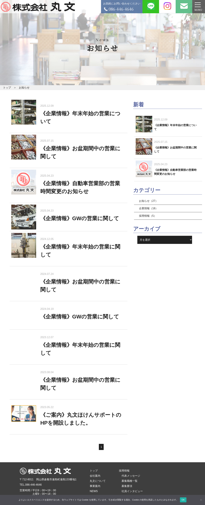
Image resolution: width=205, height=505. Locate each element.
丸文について (98, 480)
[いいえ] (201, 500)
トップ (94, 470)
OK (183, 500)
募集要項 (127, 486)
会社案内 (95, 475)
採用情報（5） (147, 215)
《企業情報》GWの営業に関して (79, 218)
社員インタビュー (132, 491)
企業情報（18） (148, 208)
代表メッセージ (131, 475)
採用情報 (124, 470)
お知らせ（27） (148, 200)
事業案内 (95, 486)
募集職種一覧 (129, 480)
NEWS (94, 491)
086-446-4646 (33, 484)
